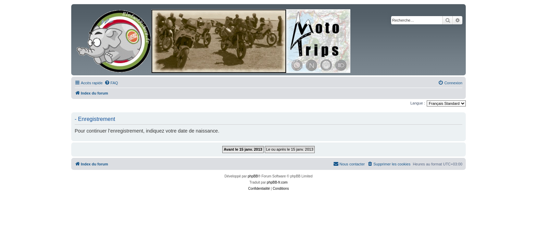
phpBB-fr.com (277, 182)
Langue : (417, 103)
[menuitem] (111, 83)
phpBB (253, 176)
